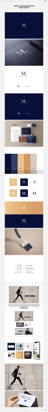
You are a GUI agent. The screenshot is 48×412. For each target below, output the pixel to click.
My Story (6, 1)
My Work (2, 1)
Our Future (11, 1)
